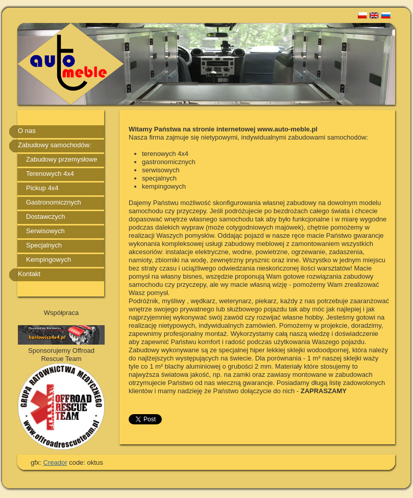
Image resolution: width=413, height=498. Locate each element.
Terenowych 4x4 (50, 173)
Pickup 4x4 (42, 188)
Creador (55, 462)
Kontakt (29, 274)
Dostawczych (45, 216)
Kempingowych (48, 259)
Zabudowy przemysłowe (61, 159)
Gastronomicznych (53, 202)
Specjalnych (44, 245)
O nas (27, 130)
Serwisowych (45, 231)
